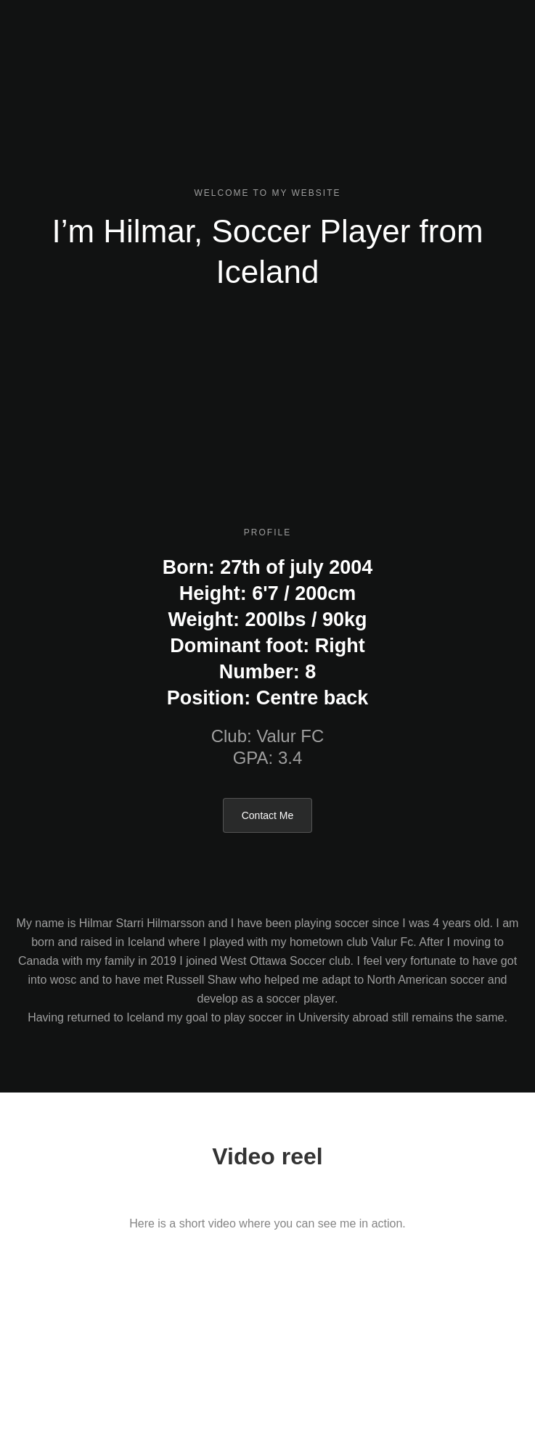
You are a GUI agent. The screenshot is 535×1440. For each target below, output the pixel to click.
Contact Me (268, 815)
